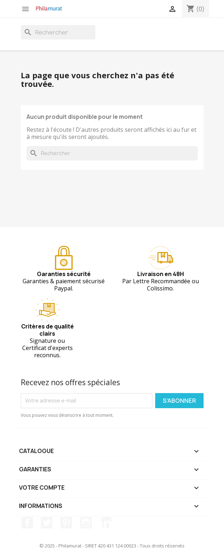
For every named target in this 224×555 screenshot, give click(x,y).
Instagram (86, 522)
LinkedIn (105, 522)
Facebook (27, 522)
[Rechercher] (58, 32)
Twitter (46, 522)
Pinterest (66, 522)
